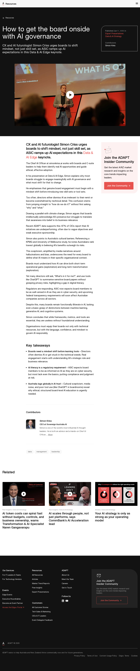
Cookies (134, 656)
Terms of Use (92, 656)
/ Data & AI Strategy (19, 510)
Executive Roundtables (11, 599)
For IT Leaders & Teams (11, 575)
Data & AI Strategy (113, 36)
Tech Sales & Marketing (41, 612)
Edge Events (7, 595)
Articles (98, 510)
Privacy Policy (79, 656)
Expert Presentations (114, 34)
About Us (65, 575)
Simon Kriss (110, 45)
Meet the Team (68, 579)
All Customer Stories (40, 608)
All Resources (37, 575)
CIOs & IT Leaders (39, 616)
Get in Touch (67, 588)
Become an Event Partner (12, 603)
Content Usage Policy (108, 656)
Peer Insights (7, 510)
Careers (65, 584)
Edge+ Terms (124, 656)
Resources (11, 3)
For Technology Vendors (12, 579)
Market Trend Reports (41, 584)
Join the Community (117, 185)
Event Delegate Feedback (42, 620)
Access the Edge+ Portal (12, 608)
